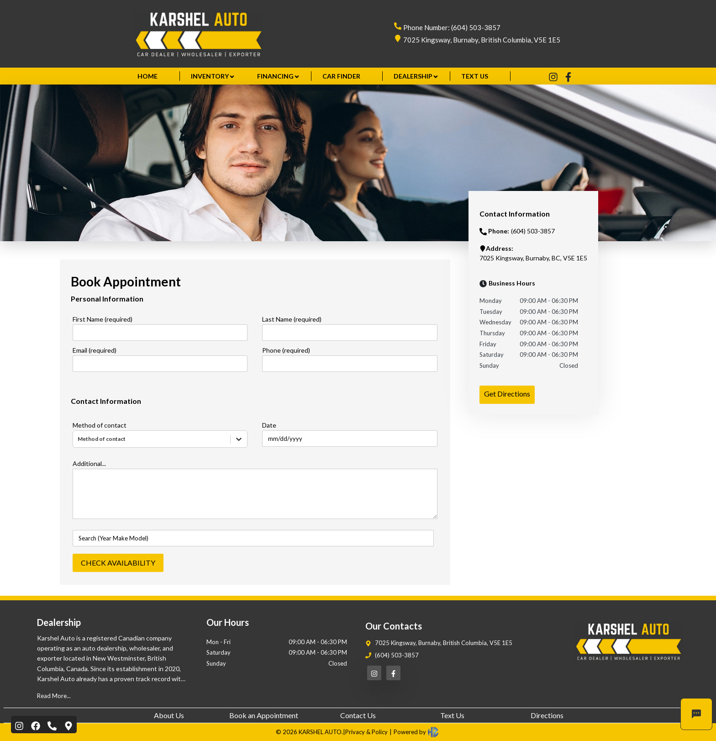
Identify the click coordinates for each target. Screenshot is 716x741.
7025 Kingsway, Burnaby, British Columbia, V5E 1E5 (481, 40)
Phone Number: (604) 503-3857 (451, 27)
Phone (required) (286, 350)
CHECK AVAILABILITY (118, 562)
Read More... (54, 695)
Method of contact (99, 425)
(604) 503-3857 (397, 655)
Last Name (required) (291, 319)
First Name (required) (102, 319)
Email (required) (94, 350)
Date (269, 425)
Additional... (89, 463)
